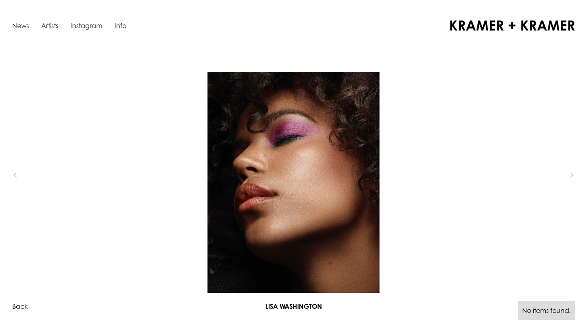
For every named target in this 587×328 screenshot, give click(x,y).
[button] (28, 175)
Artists (49, 26)
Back (20, 306)
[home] (512, 25)
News (20, 26)
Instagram (86, 26)
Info (120, 26)
